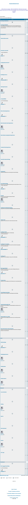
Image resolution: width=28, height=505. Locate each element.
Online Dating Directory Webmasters (14, 495)
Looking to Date (4, 231)
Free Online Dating (4, 183)
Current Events (4, 392)
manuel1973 (3, 237)
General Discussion (4, 38)
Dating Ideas (3, 366)
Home (12, 489)
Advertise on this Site (16, 491)
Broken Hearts (3, 378)
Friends (2, 195)
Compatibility (3, 98)
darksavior (3, 347)
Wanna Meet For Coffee (5, 316)
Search (15, 489)
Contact (10, 491)
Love (1, 338)
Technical (2, 462)
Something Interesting (5, 292)
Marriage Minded (4, 268)
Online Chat (3, 219)
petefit (2, 55)
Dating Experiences (4, 354)
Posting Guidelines (4, 20)
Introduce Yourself (4, 50)
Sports (2, 416)
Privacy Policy (15, 497)
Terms (11, 497)
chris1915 (2, 188)
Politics (2, 404)
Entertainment (3, 428)
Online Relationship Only (5, 304)
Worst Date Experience (5, 110)
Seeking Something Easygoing (6, 207)
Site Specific (3, 34)
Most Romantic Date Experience (7, 123)
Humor (2, 440)
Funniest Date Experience (6, 147)
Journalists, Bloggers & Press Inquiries (14, 493)
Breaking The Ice (4, 74)
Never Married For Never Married (7, 328)
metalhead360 (4, 79)
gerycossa (3, 273)
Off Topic (2, 452)
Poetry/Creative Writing (5, 159)
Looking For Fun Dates (5, 244)
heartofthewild (4, 249)
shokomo (2, 104)
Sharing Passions (4, 86)
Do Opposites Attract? (5, 62)
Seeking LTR (3, 256)
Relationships (3, 342)
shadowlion (3, 116)
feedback (3, 471)
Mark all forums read (4, 475)
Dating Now (3, 171)
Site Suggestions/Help (5, 466)
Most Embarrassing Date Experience (8, 135)
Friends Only (3, 280)
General (2, 388)
